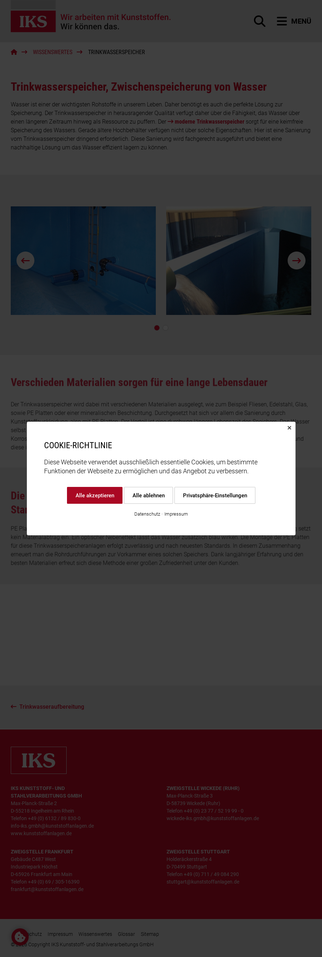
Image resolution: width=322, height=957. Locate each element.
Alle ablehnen (148, 495)
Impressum (176, 514)
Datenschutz (147, 514)
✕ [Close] (289, 428)
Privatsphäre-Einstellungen (215, 495)
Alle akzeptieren (94, 495)
